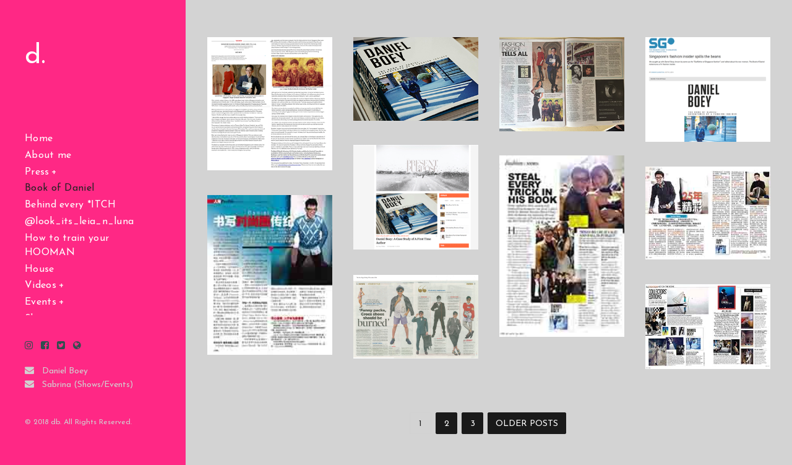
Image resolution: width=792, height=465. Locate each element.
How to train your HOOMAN (67, 245)
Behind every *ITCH (70, 205)
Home (39, 139)
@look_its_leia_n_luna (79, 222)
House (39, 269)
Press (37, 172)
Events (40, 302)
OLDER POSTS (527, 423)
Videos (40, 285)
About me (48, 155)
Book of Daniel (59, 188)
